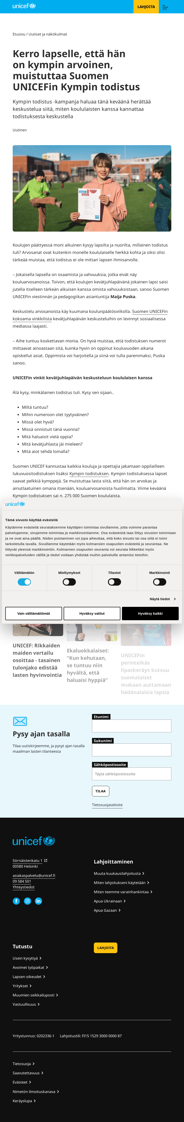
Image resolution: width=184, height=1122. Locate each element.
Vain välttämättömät (33, 613)
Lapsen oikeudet (27, 976)
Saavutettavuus (26, 1072)
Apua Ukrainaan (108, 901)
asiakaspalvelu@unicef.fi (34, 875)
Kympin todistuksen (89, 473)
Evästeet (20, 1082)
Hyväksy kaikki (150, 613)
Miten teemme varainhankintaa (121, 891)
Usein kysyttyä (25, 958)
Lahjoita (146, 6)
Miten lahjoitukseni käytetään (119, 882)
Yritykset (20, 985)
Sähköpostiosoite (110, 764)
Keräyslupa (22, 1100)
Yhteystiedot (24, 887)
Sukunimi (103, 740)
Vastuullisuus (24, 1004)
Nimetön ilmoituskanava (34, 1091)
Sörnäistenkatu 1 (27, 860)
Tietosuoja (22, 1063)
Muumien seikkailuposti (33, 995)
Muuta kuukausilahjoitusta (117, 873)
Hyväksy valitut (91, 613)
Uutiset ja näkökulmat (48, 34)
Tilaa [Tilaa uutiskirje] (100, 791)
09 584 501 (22, 881)
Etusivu (19, 34)
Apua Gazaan (105, 910)
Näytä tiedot (160, 599)
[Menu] (165, 6)
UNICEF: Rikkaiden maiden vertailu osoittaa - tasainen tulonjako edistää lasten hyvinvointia (37, 673)
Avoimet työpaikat (28, 967)
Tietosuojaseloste (107, 804)
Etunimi (101, 716)
